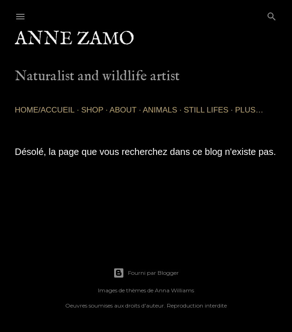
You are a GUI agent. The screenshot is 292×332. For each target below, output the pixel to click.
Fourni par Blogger (146, 273)
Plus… (249, 110)
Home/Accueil (44, 110)
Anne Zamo (74, 39)
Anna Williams (174, 290)
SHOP (92, 110)
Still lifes (206, 110)
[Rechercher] (271, 15)
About (123, 110)
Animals (160, 110)
